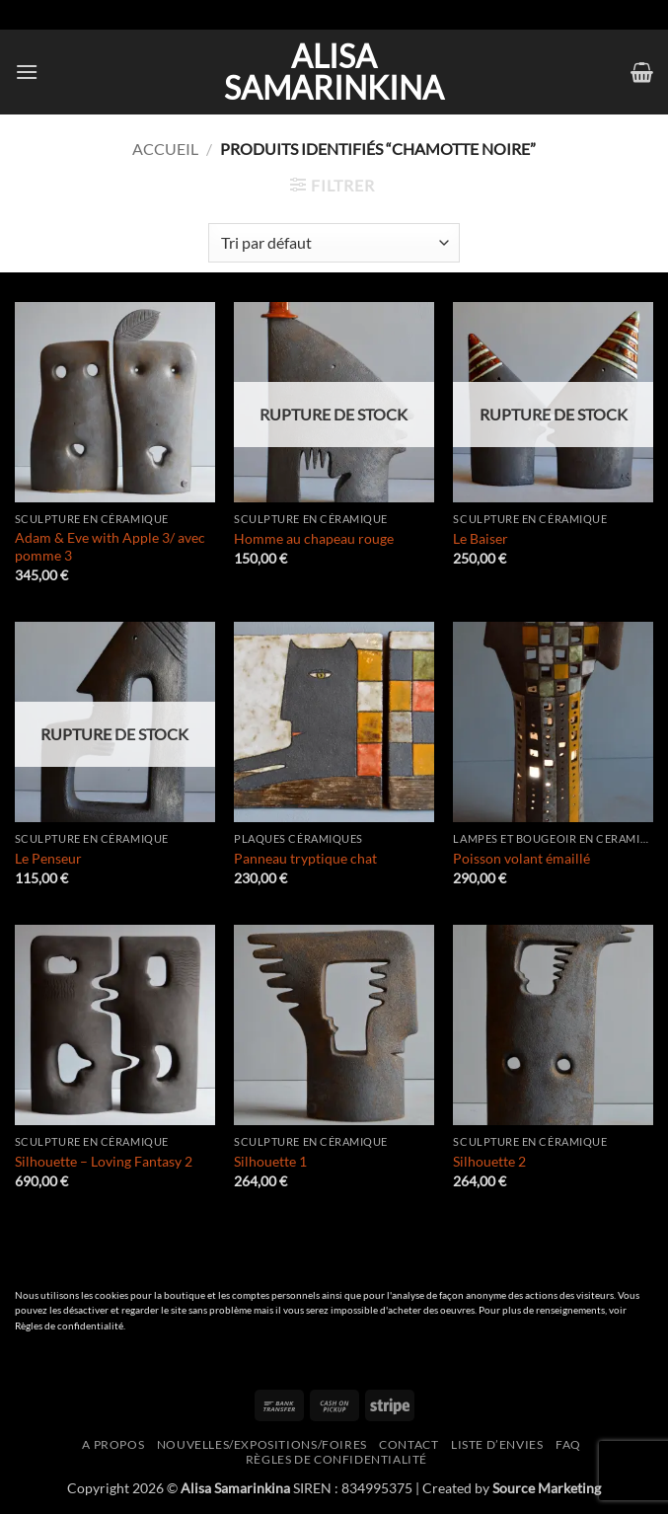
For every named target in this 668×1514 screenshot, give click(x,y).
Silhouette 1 (270, 1161)
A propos (113, 1444)
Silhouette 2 (489, 1161)
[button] (26, 71)
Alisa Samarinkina (334, 72)
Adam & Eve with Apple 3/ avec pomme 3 (110, 547)
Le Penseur (48, 858)
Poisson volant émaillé (521, 858)
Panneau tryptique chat (305, 858)
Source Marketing (546, 1487)
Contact (408, 1444)
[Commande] (333, 243)
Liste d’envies (497, 1444)
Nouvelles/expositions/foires (262, 1444)
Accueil (165, 148)
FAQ (568, 1444)
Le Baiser (480, 538)
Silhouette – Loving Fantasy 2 (103, 1161)
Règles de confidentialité (69, 1326)
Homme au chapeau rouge (314, 538)
